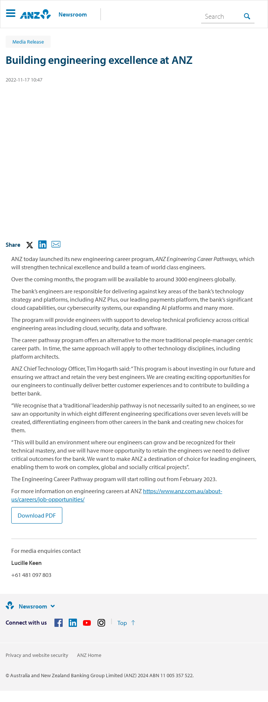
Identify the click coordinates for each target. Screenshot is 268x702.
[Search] (227, 16)
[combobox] (227, 16)
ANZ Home (89, 655)
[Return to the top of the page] (126, 623)
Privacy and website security (37, 655)
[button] (10, 14)
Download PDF (37, 515)
